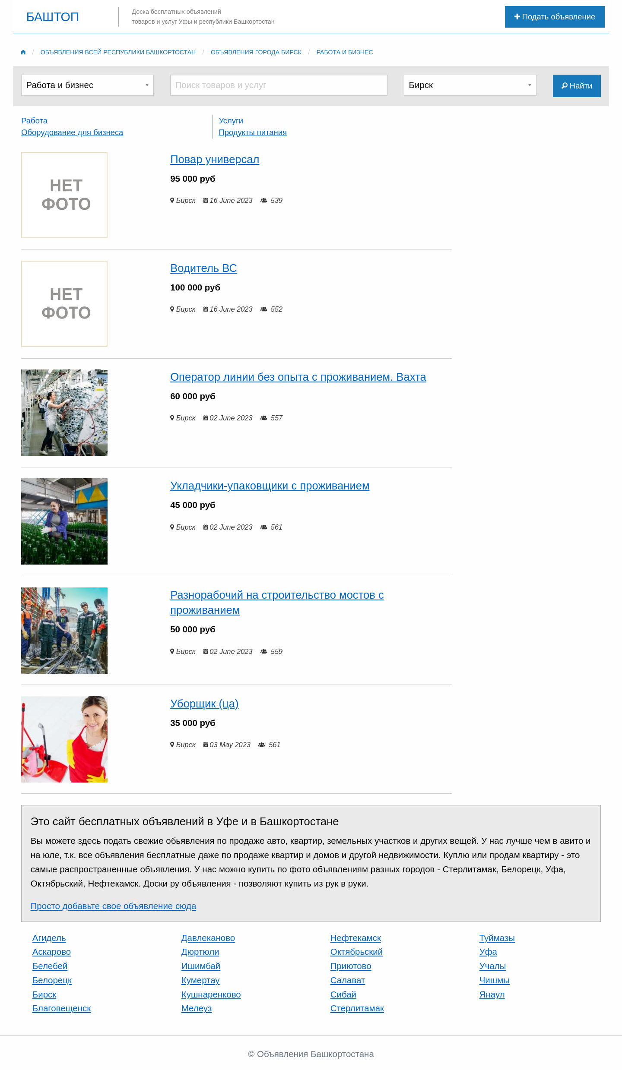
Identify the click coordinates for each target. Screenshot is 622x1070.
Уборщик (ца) (204, 704)
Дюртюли (200, 951)
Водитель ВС (203, 268)
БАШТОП (52, 17)
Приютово (350, 966)
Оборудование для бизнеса (72, 132)
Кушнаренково (211, 994)
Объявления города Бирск (256, 52)
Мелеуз (196, 1008)
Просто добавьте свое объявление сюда (114, 906)
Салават (347, 980)
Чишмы (494, 980)
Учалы (492, 966)
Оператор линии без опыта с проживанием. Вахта (298, 377)
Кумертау (200, 980)
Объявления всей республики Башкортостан (118, 52)
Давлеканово (208, 938)
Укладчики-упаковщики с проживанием (269, 486)
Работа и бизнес (345, 52)
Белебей (50, 966)
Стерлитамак (357, 1008)
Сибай (343, 994)
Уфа (488, 951)
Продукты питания (253, 132)
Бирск (44, 994)
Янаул (492, 994)
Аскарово (51, 951)
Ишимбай (200, 966)
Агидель (49, 938)
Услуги (231, 120)
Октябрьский (356, 951)
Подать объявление (555, 16)
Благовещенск (61, 1008)
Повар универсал (214, 159)
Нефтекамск (355, 938)
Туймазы (497, 938)
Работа (34, 120)
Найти (577, 85)
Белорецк (52, 980)
